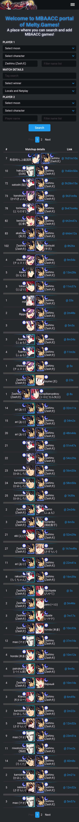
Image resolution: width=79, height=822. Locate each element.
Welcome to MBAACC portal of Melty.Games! (39, 21)
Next (48, 139)
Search (39, 127)
